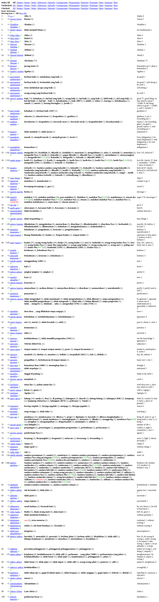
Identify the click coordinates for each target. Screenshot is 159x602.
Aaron (16, 19)
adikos (16, 562)
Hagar (15, 178)
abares (16, 30)
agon (14, 428)
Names (20, 2)
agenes (16, 219)
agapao (16, 152)
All (14, 5)
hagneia (16, 283)
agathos (16, 98)
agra (14, 365)
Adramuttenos (16, 584)
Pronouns (94, 2)
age (13, 205)
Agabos (17, 71)
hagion (15, 235)
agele (15, 208)
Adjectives (41, 2)
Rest (116, 2)
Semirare (108, 2)
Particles (84, 2)
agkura (16, 272)
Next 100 (22, 13)
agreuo (16, 379)
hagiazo (16, 224)
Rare (101, 2)
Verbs (33, 2)
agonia (16, 433)
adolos (16, 578)
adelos (16, 490)
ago (13, 417)
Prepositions (74, 2)
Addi (14, 452)
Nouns (27, 2)
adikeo (16, 536)
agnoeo (16, 299)
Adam (15, 444)
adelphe (16, 455)
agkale (16, 261)
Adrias (16, 591)
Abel (14, 38)
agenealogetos (16, 212)
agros (15, 398)
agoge (15, 425)
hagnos (16, 322)
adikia (15, 554)
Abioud (16, 55)
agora (15, 349)
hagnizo (16, 288)
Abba (15, 35)
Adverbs (51, 2)
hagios (15, 243)
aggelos (13, 198)
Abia (14, 41)
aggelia (16, 192)
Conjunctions (62, 2)
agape (15, 160)
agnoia (16, 317)
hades (15, 512)
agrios (15, 390)
